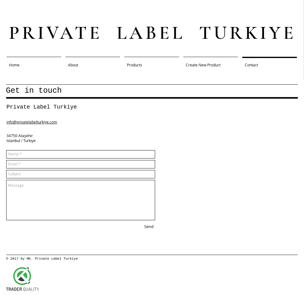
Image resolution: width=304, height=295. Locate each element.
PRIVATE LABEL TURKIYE (152, 33)
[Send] (149, 227)
